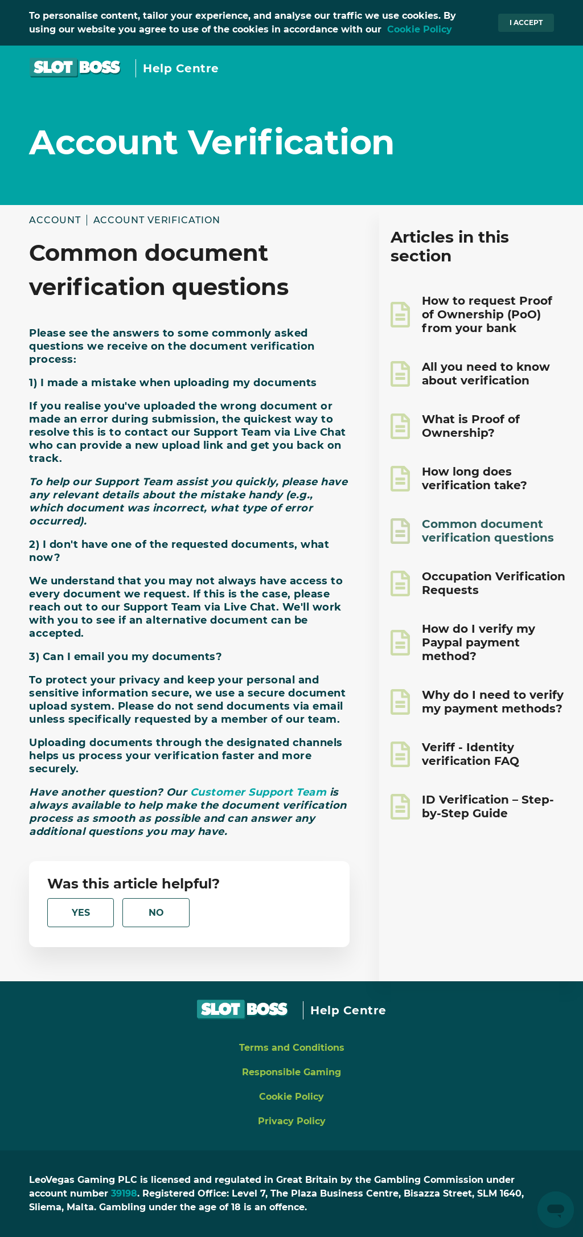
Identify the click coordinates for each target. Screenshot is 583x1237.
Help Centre (181, 68)
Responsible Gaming (291, 1072)
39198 (124, 1193)
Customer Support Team (260, 792)
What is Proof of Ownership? (471, 426)
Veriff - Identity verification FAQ (470, 754)
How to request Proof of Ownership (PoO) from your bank (487, 314)
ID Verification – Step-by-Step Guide (488, 806)
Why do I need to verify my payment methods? (493, 701)
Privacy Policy (292, 1121)
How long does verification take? (474, 478)
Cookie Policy (419, 29)
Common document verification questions (488, 530)
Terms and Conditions (291, 1047)
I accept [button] (526, 22)
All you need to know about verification (486, 373)
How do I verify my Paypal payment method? (478, 642)
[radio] (80, 912)
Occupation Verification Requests (493, 583)
